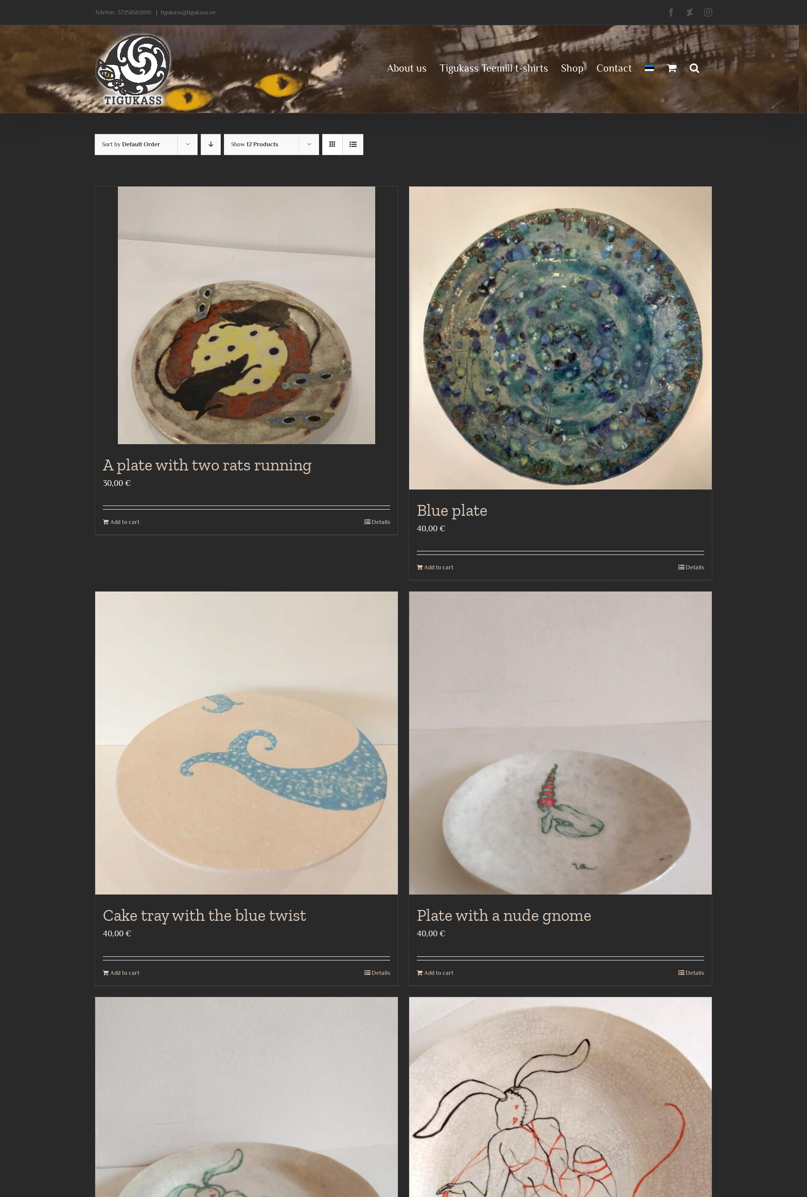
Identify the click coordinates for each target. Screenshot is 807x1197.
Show (254, 144)
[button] (694, 67)
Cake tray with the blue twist (204, 915)
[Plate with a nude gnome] (560, 743)
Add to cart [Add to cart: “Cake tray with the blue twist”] (124, 972)
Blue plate (452, 510)
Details (381, 522)
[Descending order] (211, 144)
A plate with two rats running (207, 465)
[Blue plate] (560, 338)
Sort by (131, 144)
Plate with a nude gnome (504, 915)
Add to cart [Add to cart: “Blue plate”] (438, 567)
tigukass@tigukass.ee (188, 12)
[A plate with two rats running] (246, 315)
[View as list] (353, 144)
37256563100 (134, 12)
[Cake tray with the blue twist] (246, 743)
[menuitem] (649, 67)
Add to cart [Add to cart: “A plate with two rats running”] (124, 522)
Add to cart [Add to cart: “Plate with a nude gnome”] (438, 972)
